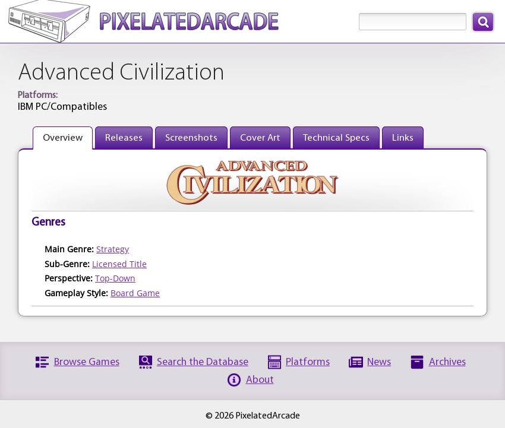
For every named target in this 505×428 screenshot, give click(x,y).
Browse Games (86, 362)
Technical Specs (336, 138)
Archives (447, 362)
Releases (124, 138)
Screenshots (191, 138)
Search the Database (202, 362)
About (260, 380)
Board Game (135, 293)
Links (403, 138)
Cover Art (260, 138)
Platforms (308, 362)
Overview (63, 138)
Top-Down (115, 278)
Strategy (112, 249)
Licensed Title (119, 264)
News (379, 362)
